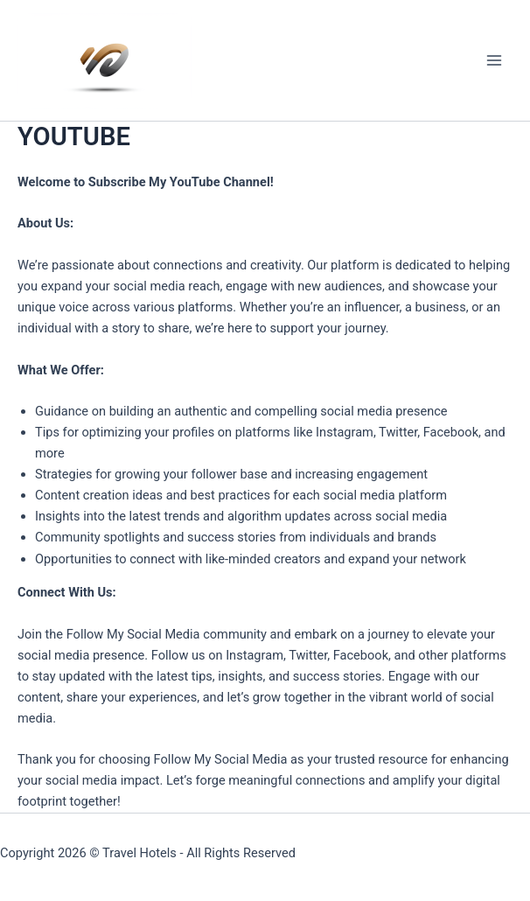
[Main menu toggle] (494, 60)
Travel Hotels (139, 853)
